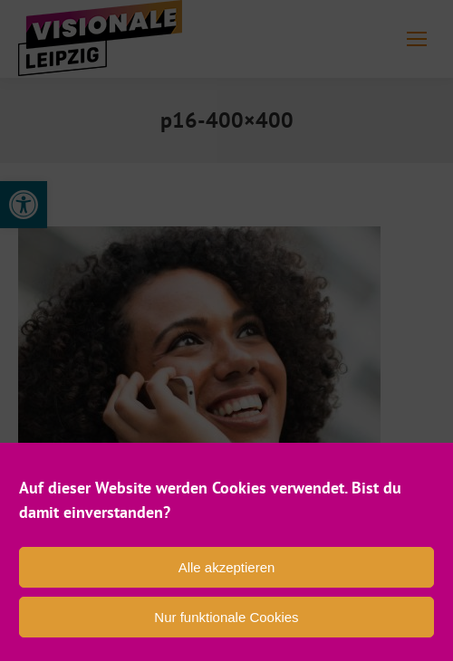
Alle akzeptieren (226, 567)
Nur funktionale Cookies (226, 617)
